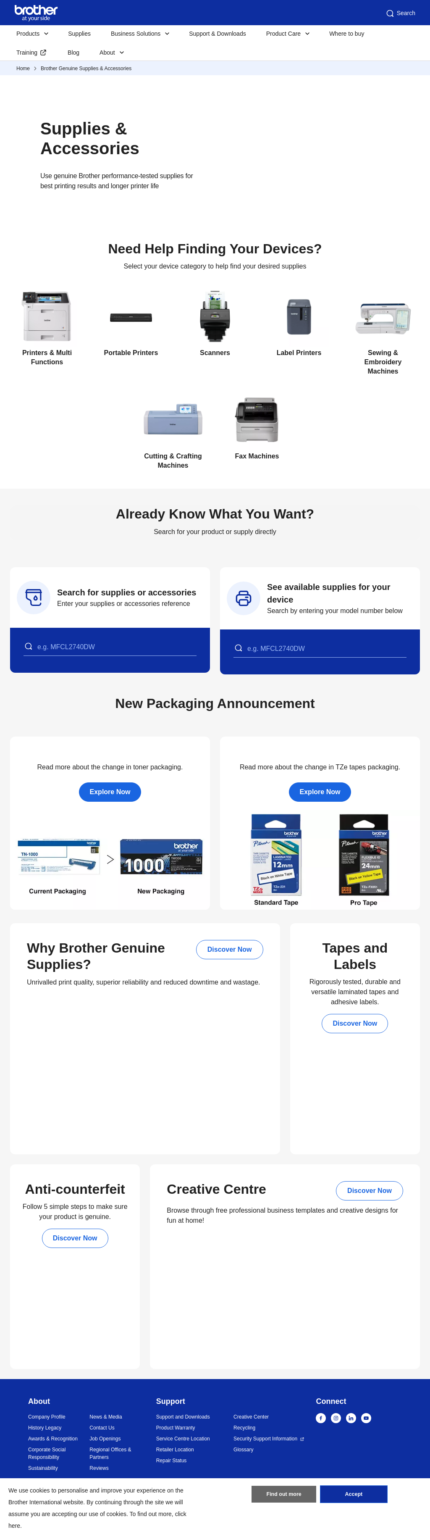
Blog (73, 52)
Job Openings (105, 1439)
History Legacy (44, 1428)
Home (23, 68)
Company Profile (47, 1417)
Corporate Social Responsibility (47, 1453)
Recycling (244, 1428)
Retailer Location (175, 1450)
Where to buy (346, 33)
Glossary (243, 1450)
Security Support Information (265, 1439)
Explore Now (110, 791)
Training (26, 52)
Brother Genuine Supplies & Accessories (86, 68)
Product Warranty (175, 1428)
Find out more (284, 1496)
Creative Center (251, 1417)
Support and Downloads (183, 1417)
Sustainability (43, 1468)
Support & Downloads (217, 33)
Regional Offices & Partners (110, 1453)
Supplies (79, 33)
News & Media (105, 1417)
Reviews (98, 1468)
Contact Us (101, 1428)
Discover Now (229, 949)
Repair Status (171, 1461)
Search (400, 13)
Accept (353, 1496)
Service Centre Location (183, 1439)
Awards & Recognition (53, 1439)
